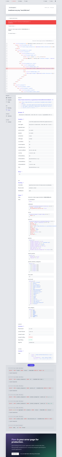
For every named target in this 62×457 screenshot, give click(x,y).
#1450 (47, 214)
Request (7, 95)
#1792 (53, 221)
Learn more (15, 453)
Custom (7, 119)
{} (41, 208)
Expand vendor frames (13, 18)
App (6, 105)
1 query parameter (12, 373)
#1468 (52, 206)
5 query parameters (12, 412)
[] (40, 245)
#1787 (47, 222)
